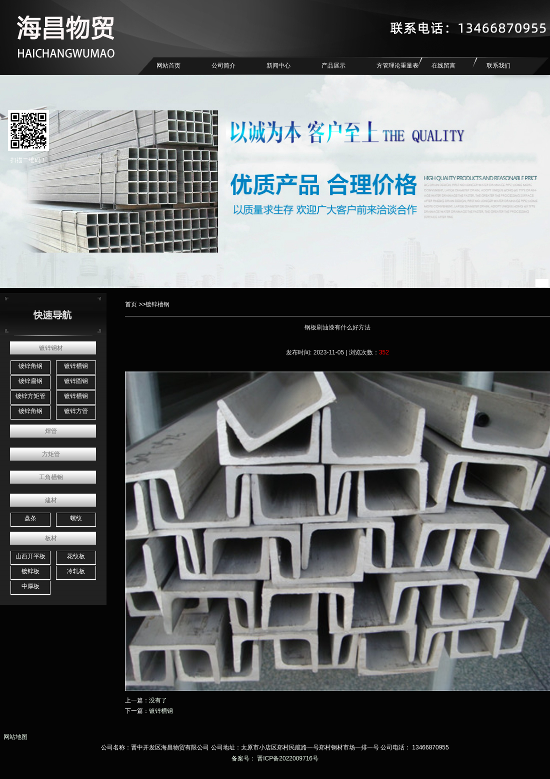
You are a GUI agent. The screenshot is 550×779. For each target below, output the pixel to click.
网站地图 (14, 736)
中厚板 (31, 586)
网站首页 (168, 65)
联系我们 (498, 65)
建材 (51, 500)
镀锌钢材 (51, 347)
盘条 (30, 518)
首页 (131, 304)
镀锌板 (31, 571)
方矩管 (51, 454)
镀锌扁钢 (30, 380)
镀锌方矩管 (31, 396)
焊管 (51, 431)
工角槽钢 (51, 477)
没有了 (158, 700)
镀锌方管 (76, 411)
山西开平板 (31, 556)
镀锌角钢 (30, 365)
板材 (51, 538)
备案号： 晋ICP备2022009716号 (275, 758)
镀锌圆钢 (76, 380)
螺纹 (76, 518)
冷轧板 (76, 571)
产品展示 (334, 65)
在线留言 (444, 65)
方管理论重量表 (397, 65)
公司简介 (224, 65)
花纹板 (76, 556)
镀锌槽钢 (76, 365)
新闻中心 (278, 65)
